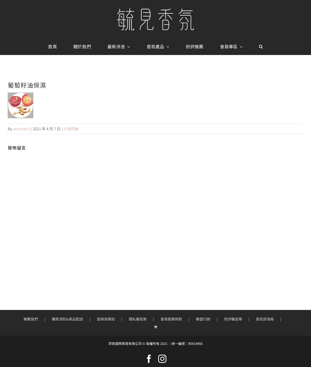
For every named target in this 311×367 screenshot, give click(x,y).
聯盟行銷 (203, 319)
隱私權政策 (138, 319)
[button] (261, 47)
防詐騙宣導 (233, 319)
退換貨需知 (106, 319)
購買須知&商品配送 (67, 319)
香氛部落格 (265, 319)
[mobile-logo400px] (155, 10)
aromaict (21, 128)
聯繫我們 (31, 319)
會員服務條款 (171, 319)
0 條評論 (71, 128)
